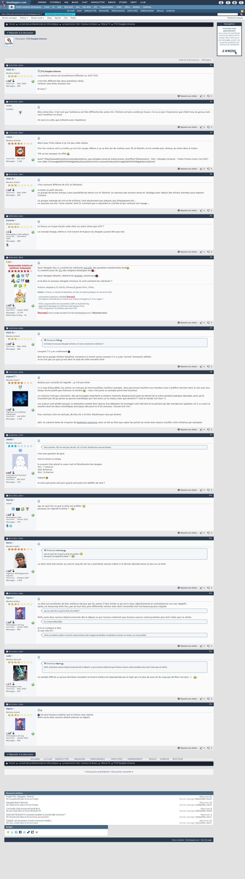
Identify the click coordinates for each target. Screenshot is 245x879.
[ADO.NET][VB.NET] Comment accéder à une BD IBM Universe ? (35, 815)
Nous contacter (178, 840)
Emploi (112, 2)
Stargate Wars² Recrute (17, 803)
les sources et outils (104, 292)
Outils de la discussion (188, 60)
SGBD (119, 7)
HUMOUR (170, 11)
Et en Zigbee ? (97, 299)
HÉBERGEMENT (147, 11)
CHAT (79, 11)
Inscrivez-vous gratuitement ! (60, 14)
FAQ (66, 2)
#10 (210, 495)
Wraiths (78, 276)
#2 (211, 101)
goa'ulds (87, 268)
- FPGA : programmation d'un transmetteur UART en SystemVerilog (63, 304)
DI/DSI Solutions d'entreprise (28, 7)
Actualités (35, 759)
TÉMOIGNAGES (118, 11)
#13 (210, 651)
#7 (211, 328)
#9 (211, 435)
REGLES (153, 759)
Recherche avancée (235, 18)
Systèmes (147, 7)
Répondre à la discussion (20, 32)
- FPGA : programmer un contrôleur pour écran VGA (57, 308)
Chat (84, 2)
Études (123, 2)
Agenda (58, 18)
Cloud (46, 7)
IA (53, 7)
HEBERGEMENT (135, 759)
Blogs (74, 2)
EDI (95, 7)
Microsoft (68, 7)
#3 (211, 132)
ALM (59, 7)
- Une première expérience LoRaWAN (52, 297)
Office (127, 7)
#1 (211, 65)
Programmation (106, 7)
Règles (73, 18)
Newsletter (98, 2)
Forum (12, 24)
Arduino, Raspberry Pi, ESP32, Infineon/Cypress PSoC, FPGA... (66, 287)
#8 (211, 372)
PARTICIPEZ (132, 11)
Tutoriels (55, 2)
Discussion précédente (97, 772)
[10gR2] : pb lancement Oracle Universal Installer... (29, 821)
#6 (211, 257)
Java (77, 7)
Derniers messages (9, 18)
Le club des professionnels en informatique (38, 24)
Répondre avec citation (187, 96)
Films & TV (105, 24)
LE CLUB (70, 11)
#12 (210, 593)
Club (142, 2)
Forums (41, 2)
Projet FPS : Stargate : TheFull (19, 797)
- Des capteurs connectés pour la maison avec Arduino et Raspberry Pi (64, 299)
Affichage (206, 60)
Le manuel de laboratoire (62, 292)
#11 (210, 538)
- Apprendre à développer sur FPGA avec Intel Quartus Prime (61, 306)
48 (25, 315)
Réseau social (36, 18)
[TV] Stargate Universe (37, 38)
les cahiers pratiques (88, 292)
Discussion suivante (121, 772)
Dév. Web (86, 7)
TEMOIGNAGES (97, 759)
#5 (211, 216)
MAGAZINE (104, 11)
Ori (60, 270)
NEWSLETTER (90, 11)
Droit (133, 2)
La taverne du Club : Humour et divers (79, 24)
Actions (23, 18)
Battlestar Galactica (87, 422)
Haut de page (206, 840)
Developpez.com (193, 840)
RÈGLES (160, 11)
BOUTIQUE (178, 759)
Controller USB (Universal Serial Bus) (23, 809)
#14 (210, 704)
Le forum (48, 292)
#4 (211, 174)
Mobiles (136, 7)
